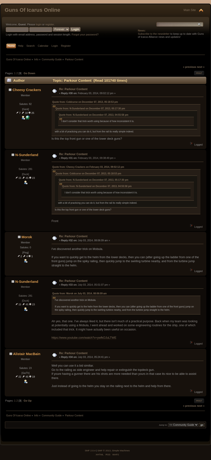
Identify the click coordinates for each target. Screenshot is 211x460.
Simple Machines (121, 450)
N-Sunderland (26, 155)
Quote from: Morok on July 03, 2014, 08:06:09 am (79, 293)
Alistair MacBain (26, 354)
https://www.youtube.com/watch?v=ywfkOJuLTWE (84, 337)
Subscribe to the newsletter (154, 33)
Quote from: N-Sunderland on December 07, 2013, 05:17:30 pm (90, 108)
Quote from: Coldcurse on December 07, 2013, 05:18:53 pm (85, 102)
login (38, 24)
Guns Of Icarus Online (32, 10)
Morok (27, 237)
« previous (189, 66)
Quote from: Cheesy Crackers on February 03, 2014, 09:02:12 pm (88, 167)
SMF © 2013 (104, 450)
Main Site (190, 10)
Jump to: (163, 425)
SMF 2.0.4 (90, 450)
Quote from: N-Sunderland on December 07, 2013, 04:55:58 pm (93, 115)
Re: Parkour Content (73, 89)
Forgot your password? (85, 34)
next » (200, 66)
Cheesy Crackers (26, 90)
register (49, 24)
